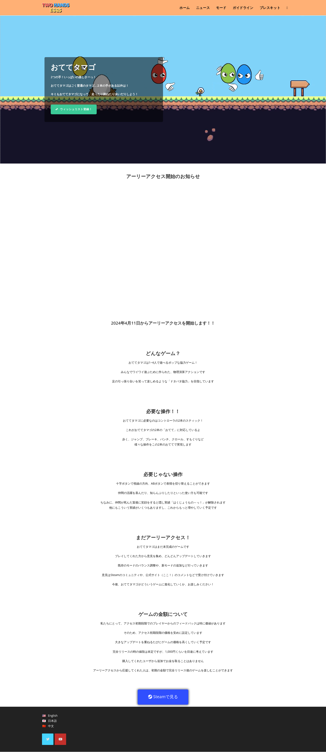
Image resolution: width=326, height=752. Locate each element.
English (53, 716)
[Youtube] (60, 739)
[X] (47, 739)
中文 (51, 726)
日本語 (52, 721)
